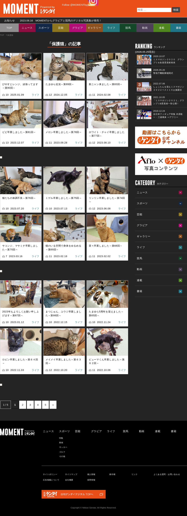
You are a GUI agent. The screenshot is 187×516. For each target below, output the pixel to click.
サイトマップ (71, 474)
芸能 (61, 27)
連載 (161, 27)
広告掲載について (51, 480)
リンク (134, 474)
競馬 (128, 27)
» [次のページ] (53, 404)
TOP (9, 27)
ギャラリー (94, 27)
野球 (61, 443)
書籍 (178, 27)
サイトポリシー (50, 474)
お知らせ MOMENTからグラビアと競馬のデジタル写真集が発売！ (52, 20)
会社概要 (69, 480)
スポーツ (43, 27)
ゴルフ (62, 452)
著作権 (112, 474)
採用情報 (91, 480)
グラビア (77, 27)
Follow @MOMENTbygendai (78, 4)
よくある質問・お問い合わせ (167, 474)
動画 (145, 27)
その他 (62, 456)
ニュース (27, 27)
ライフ (111, 27)
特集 (61, 438)
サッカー (63, 447)
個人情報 (91, 474)
